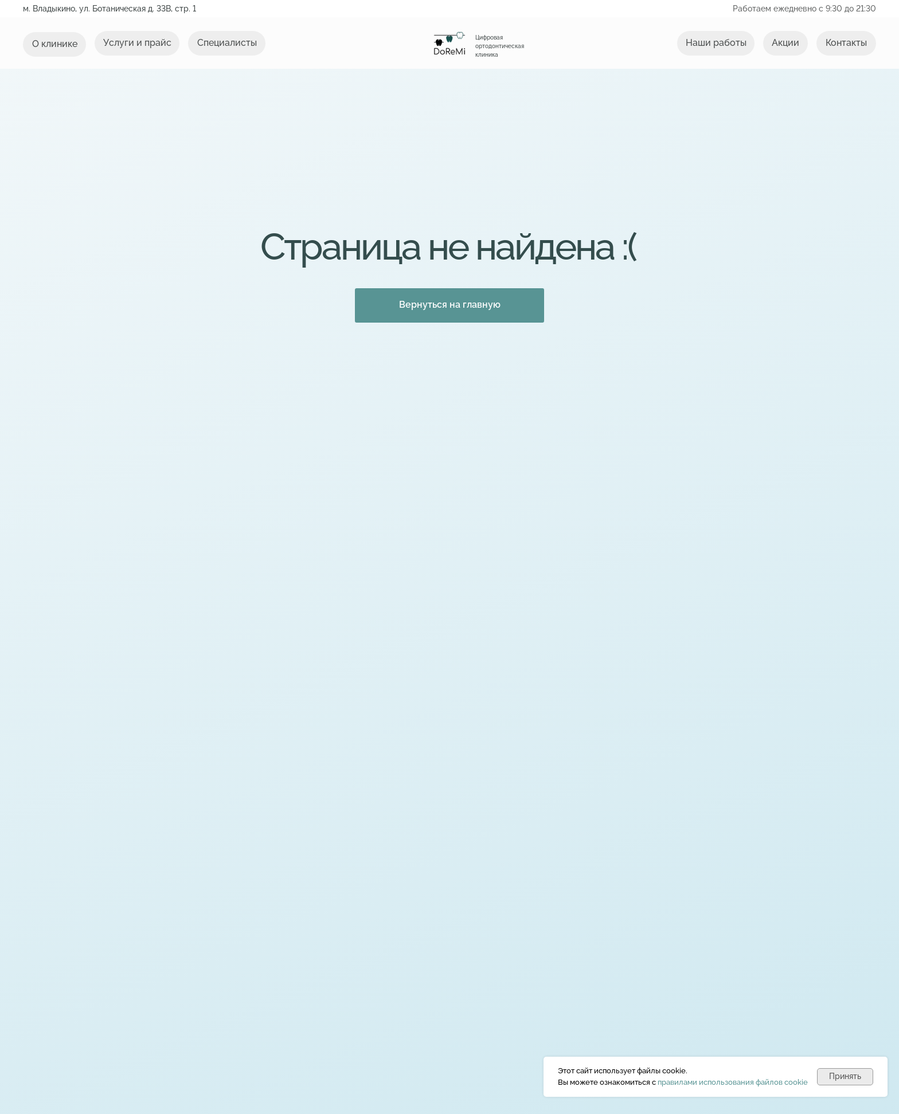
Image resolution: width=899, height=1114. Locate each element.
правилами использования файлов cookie (733, 1082)
